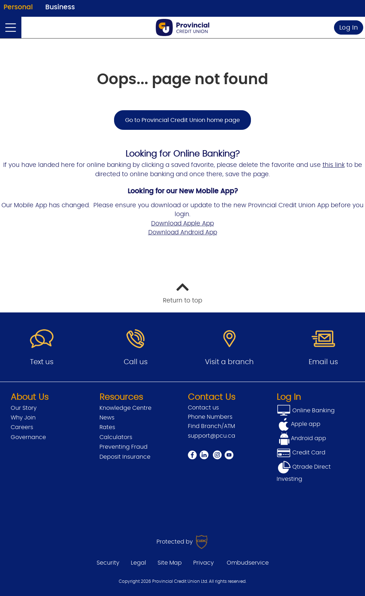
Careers (22, 427)
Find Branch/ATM (211, 426)
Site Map (170, 563)
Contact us (203, 408)
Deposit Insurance (124, 457)
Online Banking (313, 410)
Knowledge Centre (125, 408)
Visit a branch (229, 362)
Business (60, 7)
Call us (136, 362)
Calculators (115, 437)
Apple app (305, 424)
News (106, 418)
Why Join (23, 418)
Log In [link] (348, 28)
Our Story (24, 408)
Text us (41, 362)
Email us (323, 362)
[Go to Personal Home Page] (182, 27)
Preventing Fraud (123, 447)
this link (334, 165)
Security (108, 563)
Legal (138, 563)
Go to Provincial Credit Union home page (182, 120)
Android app (308, 438)
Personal (18, 7)
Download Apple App (182, 223)
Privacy (203, 563)
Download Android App (182, 232)
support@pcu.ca (211, 436)
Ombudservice (248, 563)
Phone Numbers (210, 417)
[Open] (10, 27)
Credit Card (301, 452)
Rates (107, 427)
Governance (28, 437)
